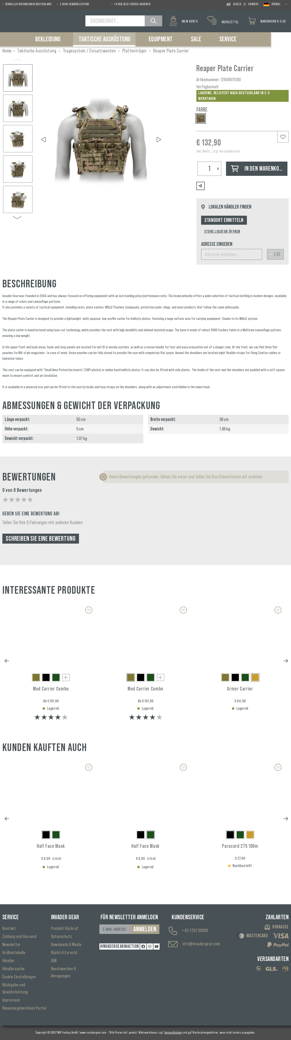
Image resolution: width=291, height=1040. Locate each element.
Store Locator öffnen (222, 231)
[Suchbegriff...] (115, 20)
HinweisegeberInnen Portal (24, 1008)
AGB (54, 960)
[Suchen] (153, 20)
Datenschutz (61, 936)
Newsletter (11, 944)
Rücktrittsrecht (64, 952)
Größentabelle (13, 952)
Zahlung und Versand (19, 936)
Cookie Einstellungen (19, 977)
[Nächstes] (159, 139)
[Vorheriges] (43, 139)
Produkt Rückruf (65, 928)
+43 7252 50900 (195, 930)
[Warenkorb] (267, 21)
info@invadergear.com (201, 944)
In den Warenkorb (257, 169)
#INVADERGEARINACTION (119, 946)
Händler (8, 960)
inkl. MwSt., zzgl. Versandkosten (218, 151)
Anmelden (145, 929)
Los (275, 254)
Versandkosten (173, 1032)
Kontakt (9, 928)
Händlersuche (13, 968)
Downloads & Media (66, 944)
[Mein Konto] (183, 21)
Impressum (11, 1000)
